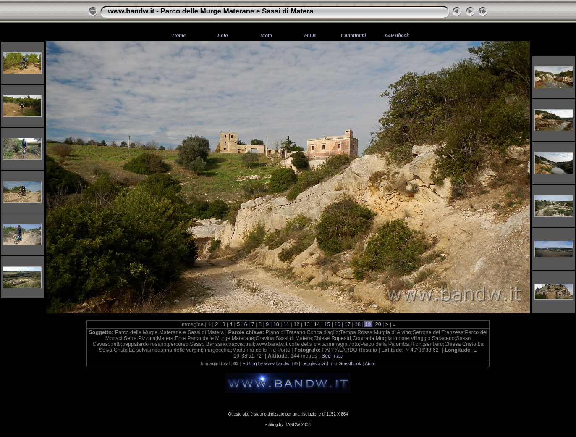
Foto (222, 35)
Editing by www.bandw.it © (270, 363)
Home (179, 35)
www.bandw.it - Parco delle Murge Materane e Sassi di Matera (210, 11)
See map (332, 356)
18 (357, 324)
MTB (310, 35)
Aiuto (370, 363)
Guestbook (397, 35)
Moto (266, 35)
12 (296, 324)
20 (378, 324)
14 (316, 324)
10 (276, 324)
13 (306, 324)
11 (286, 324)
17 (347, 324)
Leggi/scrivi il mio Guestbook (331, 363)
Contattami (353, 35)
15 (327, 324)
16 (337, 324)
